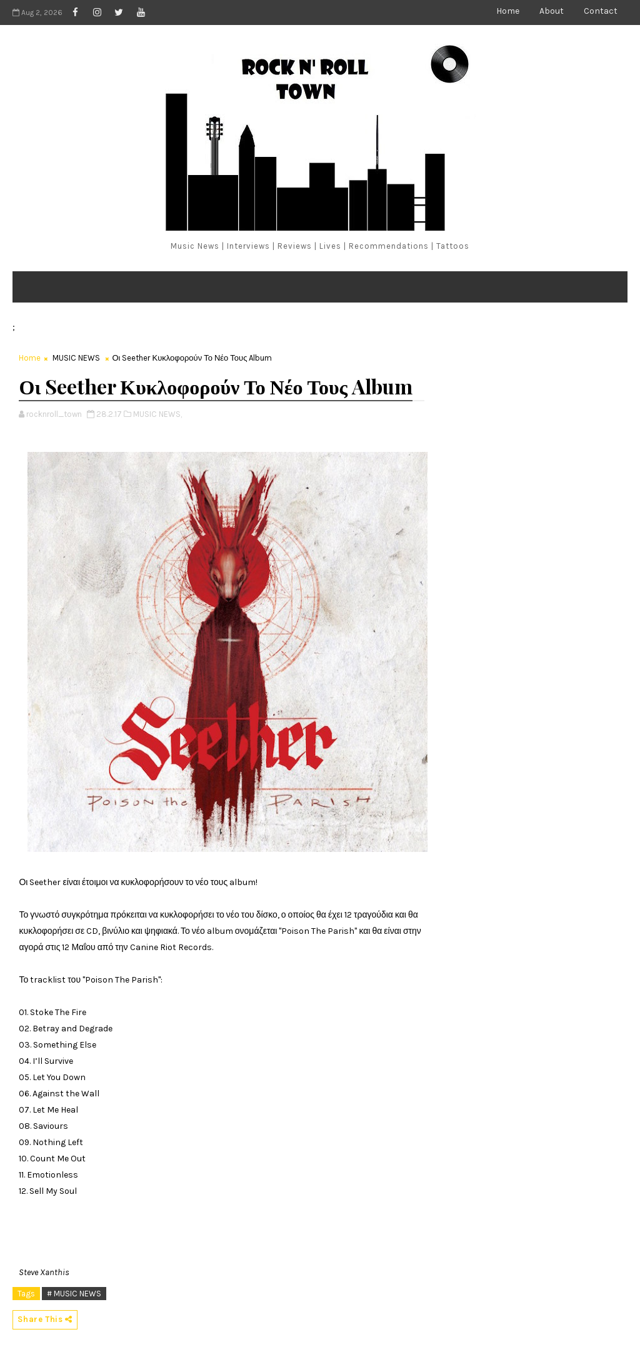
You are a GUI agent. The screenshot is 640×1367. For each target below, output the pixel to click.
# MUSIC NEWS (74, 1293)
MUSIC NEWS (76, 358)
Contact (601, 11)
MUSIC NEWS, (157, 414)
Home (507, 11)
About (551, 11)
